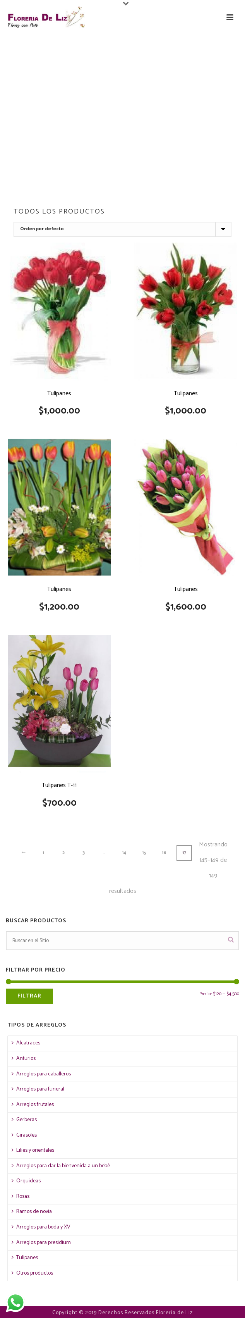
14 (124, 852)
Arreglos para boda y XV (41, 1227)
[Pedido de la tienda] (122, 229)
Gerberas (24, 1119)
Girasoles (24, 1135)
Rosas (20, 1196)
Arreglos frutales (33, 1104)
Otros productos (32, 1273)
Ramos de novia (32, 1211)
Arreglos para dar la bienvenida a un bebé (61, 1165)
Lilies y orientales (33, 1150)
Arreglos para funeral (38, 1089)
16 (164, 852)
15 (144, 852)
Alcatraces (26, 1043)
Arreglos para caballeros (41, 1074)
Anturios (24, 1058)
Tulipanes (25, 1257)
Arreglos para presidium (41, 1242)
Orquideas (26, 1181)
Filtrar (29, 996)
